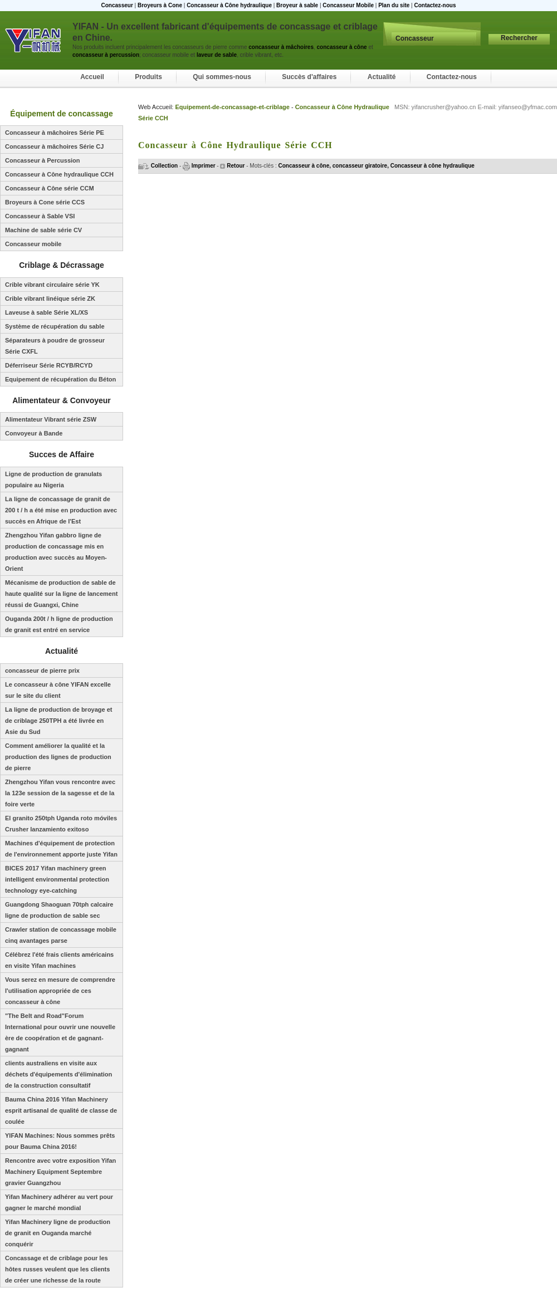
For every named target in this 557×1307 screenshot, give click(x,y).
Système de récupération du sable (55, 326)
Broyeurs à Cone (160, 5)
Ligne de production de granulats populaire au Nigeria (53, 479)
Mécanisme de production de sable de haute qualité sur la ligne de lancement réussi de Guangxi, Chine (61, 593)
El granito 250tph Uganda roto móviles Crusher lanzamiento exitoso (61, 824)
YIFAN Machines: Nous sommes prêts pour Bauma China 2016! (60, 1141)
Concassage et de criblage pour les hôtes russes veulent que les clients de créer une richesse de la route (57, 1269)
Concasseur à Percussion (42, 160)
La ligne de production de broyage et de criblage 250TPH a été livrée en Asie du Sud (59, 720)
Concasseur (117, 5)
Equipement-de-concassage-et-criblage (232, 107)
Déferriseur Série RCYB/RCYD (48, 365)
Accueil (92, 77)
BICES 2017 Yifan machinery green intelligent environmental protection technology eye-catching (57, 879)
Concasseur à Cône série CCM (49, 188)
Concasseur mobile (33, 244)
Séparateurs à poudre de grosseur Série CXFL (55, 346)
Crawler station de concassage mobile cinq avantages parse (60, 935)
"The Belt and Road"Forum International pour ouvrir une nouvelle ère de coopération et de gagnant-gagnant (60, 1032)
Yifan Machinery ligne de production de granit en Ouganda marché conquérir (57, 1232)
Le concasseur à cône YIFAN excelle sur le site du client (58, 690)
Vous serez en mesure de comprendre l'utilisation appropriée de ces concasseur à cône (60, 990)
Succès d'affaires (309, 77)
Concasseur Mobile (348, 5)
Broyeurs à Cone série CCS (45, 202)
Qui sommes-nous (222, 77)
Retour (232, 166)
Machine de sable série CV (43, 230)
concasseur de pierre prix (42, 670)
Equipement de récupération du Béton (60, 379)
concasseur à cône (341, 47)
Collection (158, 166)
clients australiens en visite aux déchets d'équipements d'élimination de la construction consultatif (58, 1074)
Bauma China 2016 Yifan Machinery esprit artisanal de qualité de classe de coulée (61, 1110)
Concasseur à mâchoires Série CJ (54, 146)
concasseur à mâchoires (281, 47)
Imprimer (199, 166)
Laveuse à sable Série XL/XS (46, 312)
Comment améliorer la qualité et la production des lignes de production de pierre (58, 756)
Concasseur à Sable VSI (40, 216)
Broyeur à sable (297, 5)
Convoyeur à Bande (33, 433)
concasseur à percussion (105, 55)
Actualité (382, 77)
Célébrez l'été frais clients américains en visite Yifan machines (59, 960)
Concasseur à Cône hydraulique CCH (59, 174)
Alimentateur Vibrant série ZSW (50, 419)
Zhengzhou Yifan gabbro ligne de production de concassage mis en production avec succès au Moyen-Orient (56, 552)
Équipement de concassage (61, 113)
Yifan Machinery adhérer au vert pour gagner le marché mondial (59, 1202)
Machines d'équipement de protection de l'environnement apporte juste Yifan (61, 849)
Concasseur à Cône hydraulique (229, 5)
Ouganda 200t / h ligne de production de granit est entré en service (59, 624)
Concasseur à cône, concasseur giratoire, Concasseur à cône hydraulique (376, 166)
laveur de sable (217, 55)
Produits (148, 77)
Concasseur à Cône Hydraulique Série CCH (235, 145)
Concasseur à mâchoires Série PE (54, 132)
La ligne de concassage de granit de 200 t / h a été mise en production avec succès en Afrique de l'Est (61, 510)
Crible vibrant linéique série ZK (50, 298)
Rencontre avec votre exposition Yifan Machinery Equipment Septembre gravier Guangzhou (60, 1171)
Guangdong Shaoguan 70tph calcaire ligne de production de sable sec (59, 910)
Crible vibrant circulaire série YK (52, 284)
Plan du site (393, 5)
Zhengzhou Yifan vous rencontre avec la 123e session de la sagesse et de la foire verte (60, 793)
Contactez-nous (435, 5)
